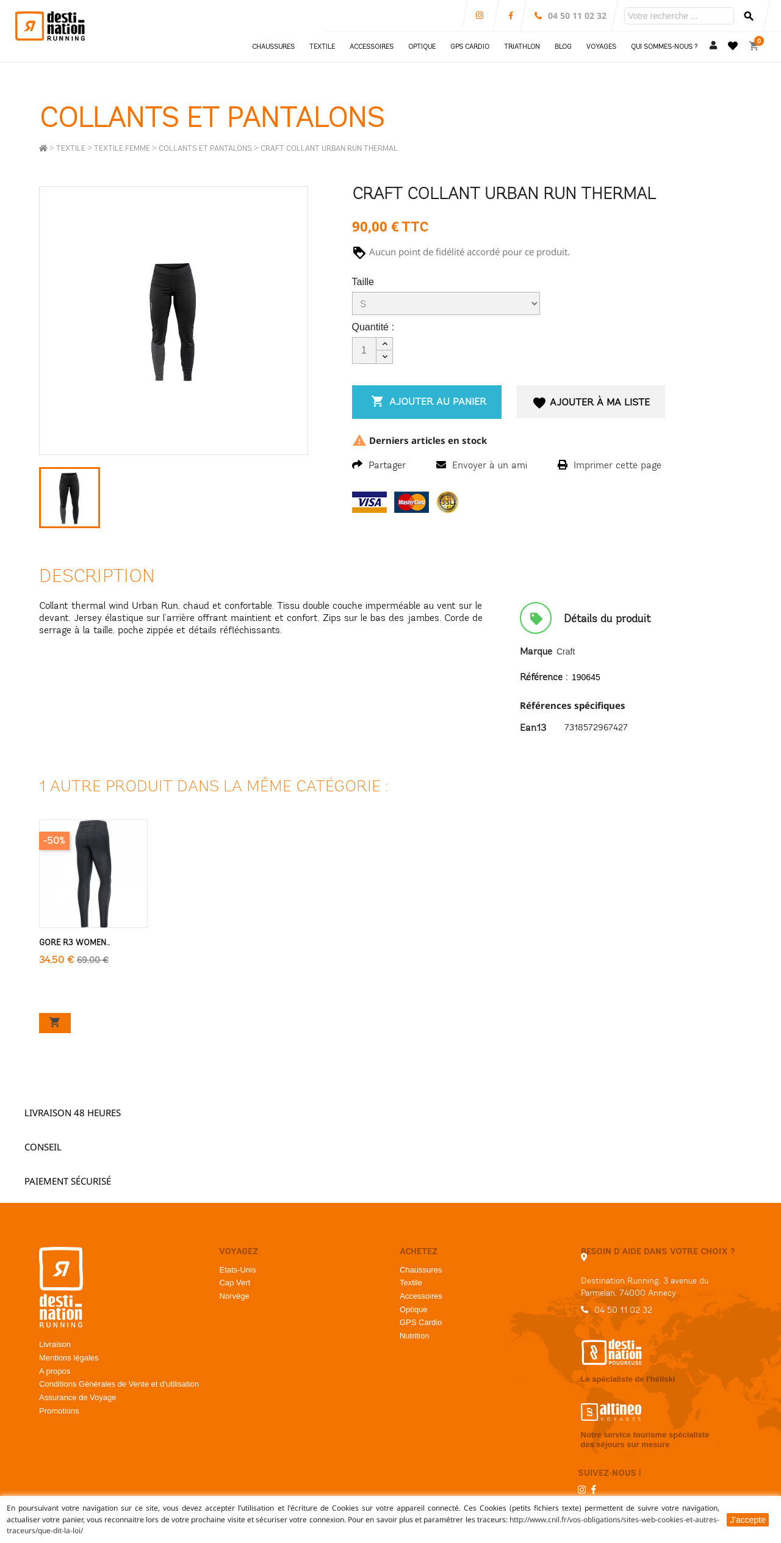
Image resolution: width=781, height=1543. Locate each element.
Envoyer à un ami (481, 465)
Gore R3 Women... (74, 943)
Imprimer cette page (609, 465)
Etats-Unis (237, 1269)
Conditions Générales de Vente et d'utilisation (119, 1384)
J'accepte (748, 1520)
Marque (536, 651)
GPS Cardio (421, 1322)
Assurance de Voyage (77, 1397)
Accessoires (421, 1296)
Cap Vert (234, 1282)
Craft (565, 651)
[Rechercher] (679, 15)
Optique (414, 1309)
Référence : (543, 677)
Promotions (59, 1410)
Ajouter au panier (427, 401)
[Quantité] (364, 350)
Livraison (55, 1344)
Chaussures (421, 1269)
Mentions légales (69, 1357)
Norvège (234, 1296)
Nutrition (414, 1335)
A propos (54, 1371)
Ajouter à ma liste (591, 403)
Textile (411, 1282)
